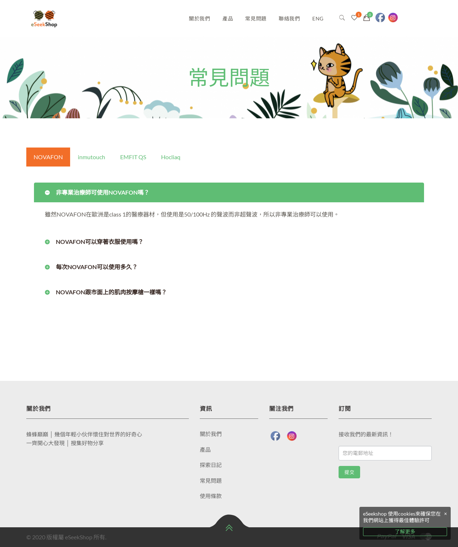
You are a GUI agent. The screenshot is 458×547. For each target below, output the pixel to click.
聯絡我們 (289, 18)
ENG (318, 18)
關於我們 (199, 18)
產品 (227, 18)
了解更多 (405, 531)
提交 (349, 472)
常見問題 (256, 18)
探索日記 (211, 465)
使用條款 (211, 496)
